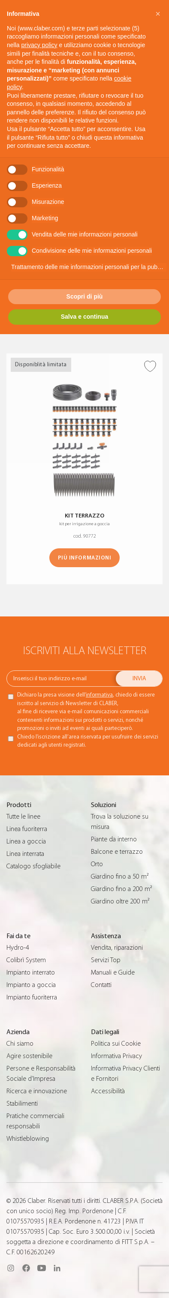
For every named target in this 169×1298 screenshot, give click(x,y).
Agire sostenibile (29, 1056)
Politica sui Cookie (116, 1043)
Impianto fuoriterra (31, 997)
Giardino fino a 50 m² (119, 876)
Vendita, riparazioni (117, 947)
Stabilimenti (22, 1103)
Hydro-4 (17, 947)
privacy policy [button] (39, 45)
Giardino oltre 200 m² (120, 901)
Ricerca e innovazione (36, 1091)
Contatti (101, 985)
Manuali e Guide (113, 972)
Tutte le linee (23, 816)
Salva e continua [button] (84, 316)
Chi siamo (19, 1043)
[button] (158, 14)
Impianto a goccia (31, 985)
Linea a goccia (26, 841)
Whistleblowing (27, 1138)
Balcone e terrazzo (117, 851)
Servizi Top (106, 960)
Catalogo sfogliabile (33, 866)
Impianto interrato (30, 972)
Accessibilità (108, 1091)
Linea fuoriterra (26, 829)
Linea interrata (25, 854)
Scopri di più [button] (84, 296)
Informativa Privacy (116, 1056)
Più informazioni (84, 557)
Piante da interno (114, 839)
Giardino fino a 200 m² (121, 889)
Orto (97, 864)
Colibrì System (26, 960)
